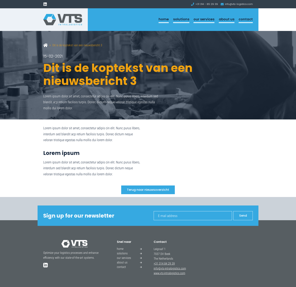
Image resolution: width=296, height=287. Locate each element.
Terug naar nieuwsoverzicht (148, 190)
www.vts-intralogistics (166, 273)
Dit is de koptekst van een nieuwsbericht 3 (77, 45)
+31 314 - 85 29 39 (206, 4)
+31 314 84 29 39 (164, 263)
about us (226, 19)
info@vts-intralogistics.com (170, 268)
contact (246, 19)
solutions (181, 19)
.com (182, 273)
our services (203, 19)
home (164, 19)
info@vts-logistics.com (239, 4)
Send (243, 215)
